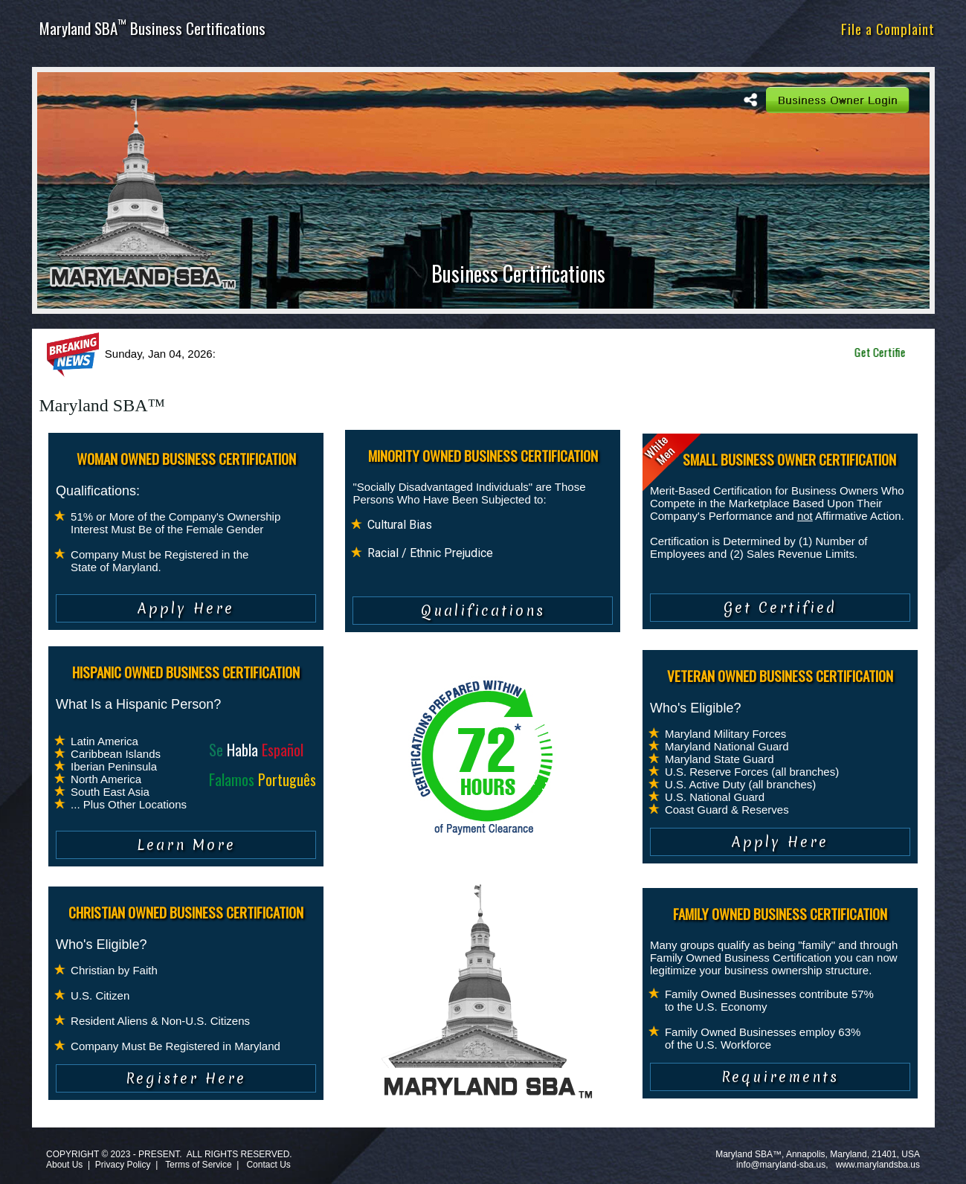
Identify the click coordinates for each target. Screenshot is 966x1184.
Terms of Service (198, 1164)
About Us (64, 1164)
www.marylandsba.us (878, 1164)
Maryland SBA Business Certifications (152, 27)
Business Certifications (518, 273)
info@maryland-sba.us (780, 1164)
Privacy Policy (123, 1164)
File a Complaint (888, 28)
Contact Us (268, 1164)
